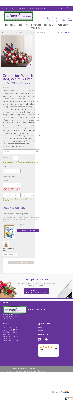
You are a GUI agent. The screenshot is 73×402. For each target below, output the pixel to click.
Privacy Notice (17, 340)
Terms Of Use (7, 340)
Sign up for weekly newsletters (36, 260)
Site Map (42, 340)
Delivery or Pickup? (45, 135)
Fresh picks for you (36, 251)
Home (3, 32)
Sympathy (9, 32)
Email (68, 32)
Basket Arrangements (19, 32)
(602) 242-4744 (9, 8)
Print (60, 32)
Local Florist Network (30, 340)
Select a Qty (42, 124)
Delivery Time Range (44, 147)
